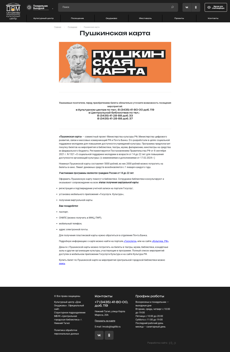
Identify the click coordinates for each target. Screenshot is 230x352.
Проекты (179, 18)
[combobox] (43, 7)
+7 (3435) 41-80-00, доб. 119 (111, 303)
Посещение (77, 18)
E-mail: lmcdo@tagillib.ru (108, 326)
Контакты (213, 18)
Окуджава (111, 18)
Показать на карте (105, 320)
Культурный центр (43, 18)
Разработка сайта (161, 343)
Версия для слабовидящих (215, 7)
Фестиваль (145, 18)
